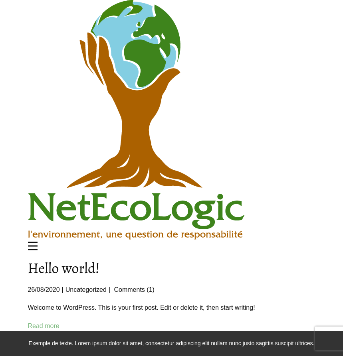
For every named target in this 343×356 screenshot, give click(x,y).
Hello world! (64, 268)
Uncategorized (86, 289)
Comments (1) (133, 289)
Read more (43, 326)
